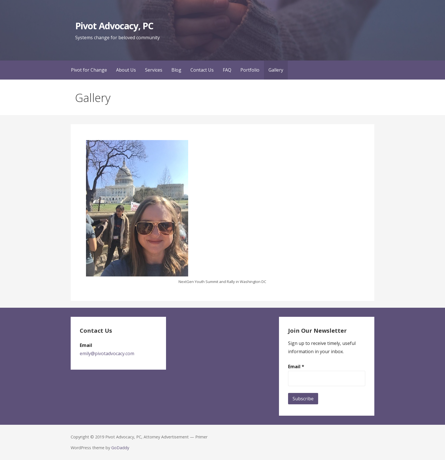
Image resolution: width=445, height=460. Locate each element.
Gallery (275, 70)
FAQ (227, 70)
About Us (126, 70)
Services (153, 70)
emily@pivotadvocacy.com (107, 353)
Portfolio (249, 70)
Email (296, 366)
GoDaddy (120, 447)
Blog (176, 70)
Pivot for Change (89, 70)
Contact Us (202, 70)
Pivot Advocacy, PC (114, 26)
